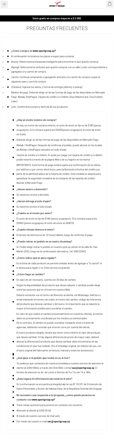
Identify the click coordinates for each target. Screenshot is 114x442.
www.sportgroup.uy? (44, 51)
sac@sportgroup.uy (83, 368)
